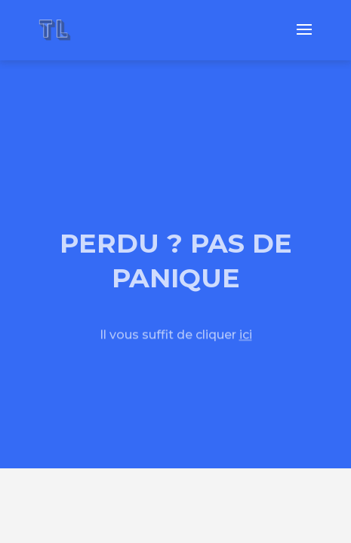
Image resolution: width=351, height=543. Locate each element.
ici (245, 335)
